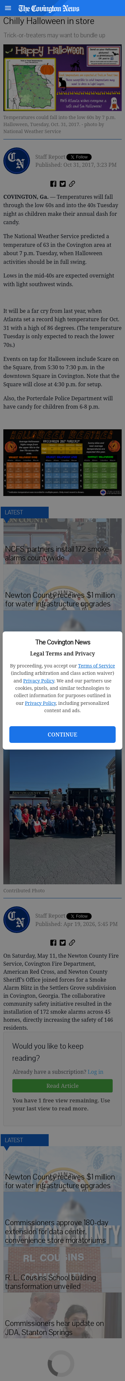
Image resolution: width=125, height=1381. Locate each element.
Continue (62, 734)
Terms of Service (96, 665)
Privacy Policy (38, 680)
